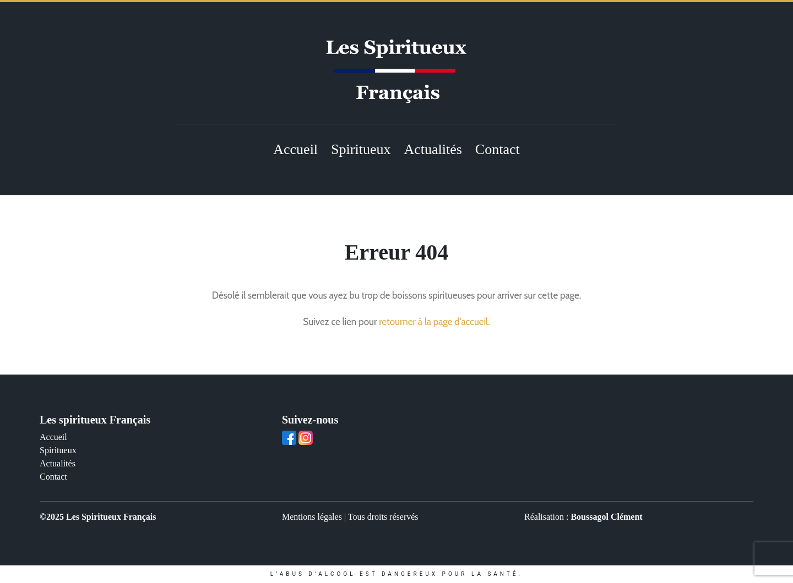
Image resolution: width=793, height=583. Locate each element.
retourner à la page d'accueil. (434, 321)
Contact (497, 149)
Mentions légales (312, 516)
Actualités (432, 149)
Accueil (295, 149)
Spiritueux (360, 149)
